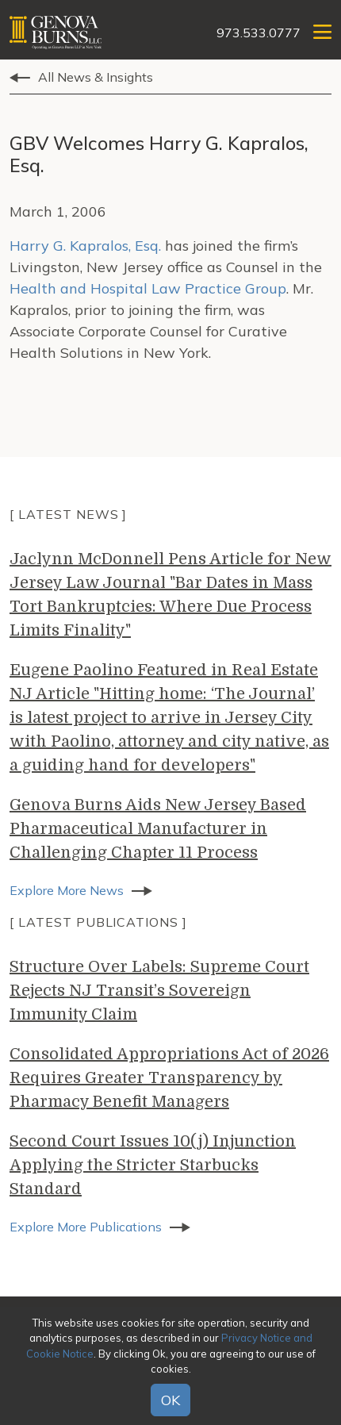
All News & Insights (95, 77)
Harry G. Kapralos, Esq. (85, 245)
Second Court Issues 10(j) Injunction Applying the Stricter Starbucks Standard (153, 1165)
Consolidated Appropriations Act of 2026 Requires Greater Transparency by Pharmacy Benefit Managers (169, 1078)
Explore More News (67, 890)
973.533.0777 (258, 32)
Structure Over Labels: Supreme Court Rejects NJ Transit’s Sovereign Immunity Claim (159, 991)
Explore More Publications (86, 1227)
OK (170, 1400)
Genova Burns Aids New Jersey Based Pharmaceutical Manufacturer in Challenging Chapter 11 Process (158, 829)
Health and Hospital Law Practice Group (148, 288)
